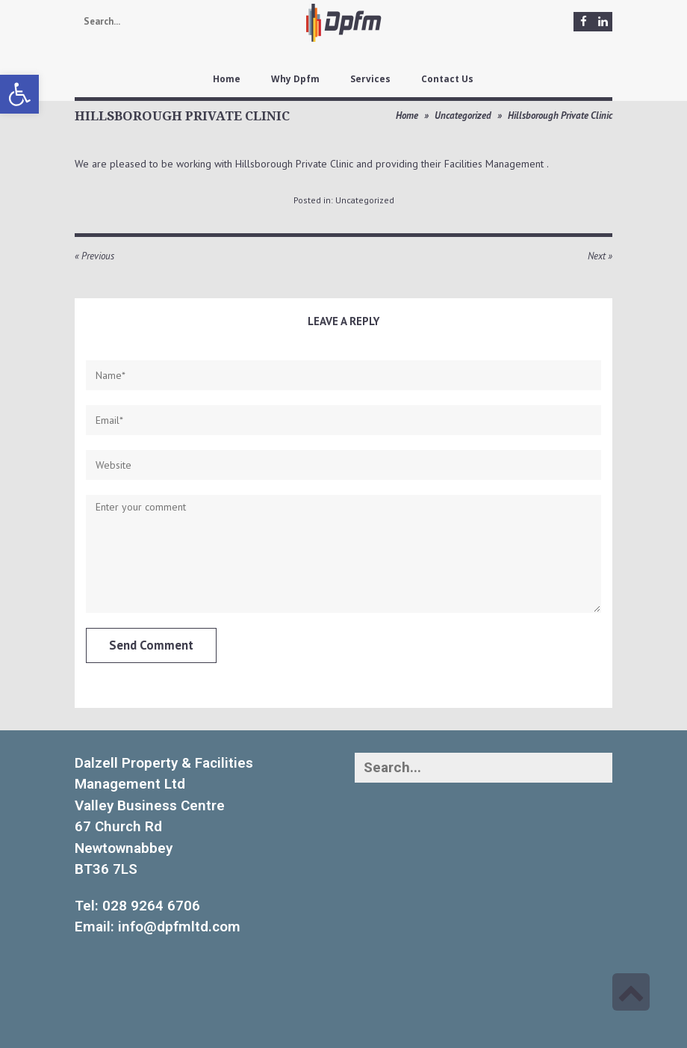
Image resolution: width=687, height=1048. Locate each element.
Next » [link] (600, 256)
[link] (19, 94)
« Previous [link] (94, 256)
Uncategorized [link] (463, 115)
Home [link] (407, 115)
